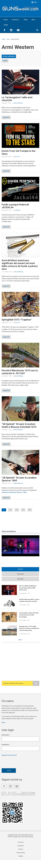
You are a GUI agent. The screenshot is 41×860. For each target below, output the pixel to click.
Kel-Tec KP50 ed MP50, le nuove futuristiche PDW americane (28, 588)
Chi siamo (21, 842)
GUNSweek (17, 210)
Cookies (20, 856)
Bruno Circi (17, 156)
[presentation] (18, 761)
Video (26, 20)
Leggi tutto (6, 117)
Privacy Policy (21, 852)
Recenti (20, 569)
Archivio (20, 579)
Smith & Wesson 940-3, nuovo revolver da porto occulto (29, 600)
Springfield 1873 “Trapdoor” (17, 319)
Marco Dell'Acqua (18, 103)
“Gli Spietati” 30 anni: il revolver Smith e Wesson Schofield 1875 (19, 425)
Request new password (9, 755)
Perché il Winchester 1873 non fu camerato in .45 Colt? (20, 372)
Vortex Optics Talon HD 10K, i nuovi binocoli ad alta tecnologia (29, 615)
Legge (6, 25)
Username (6, 735)
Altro (33, 20)
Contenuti (15, 20)
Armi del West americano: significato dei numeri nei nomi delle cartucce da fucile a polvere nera (20, 264)
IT (34, 2)
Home (6, 20)
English (5, 60)
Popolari (20, 574)
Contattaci (20, 845)
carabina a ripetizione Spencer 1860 (14, 492)
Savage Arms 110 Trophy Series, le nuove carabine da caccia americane (29, 628)
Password (6, 744)
